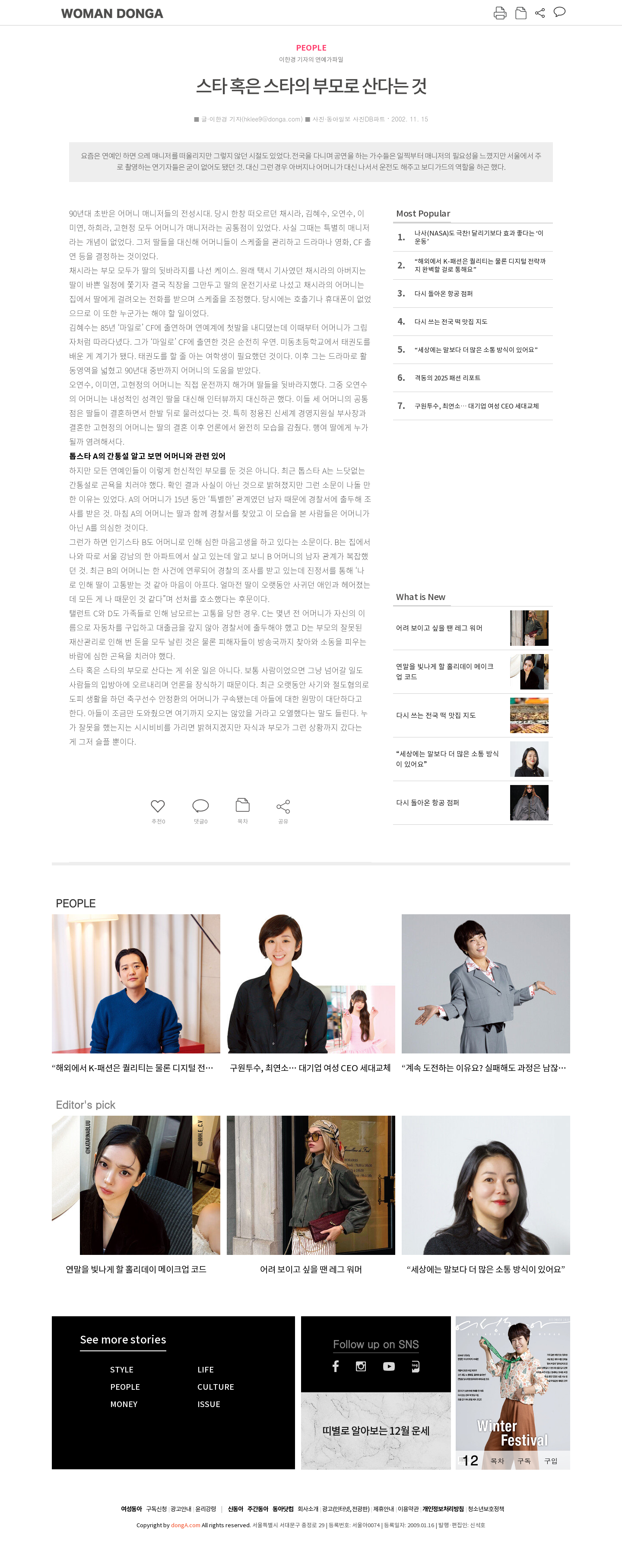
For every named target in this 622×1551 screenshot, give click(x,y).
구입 (551, 1461)
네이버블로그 (415, 1366)
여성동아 (131, 1509)
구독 (524, 1461)
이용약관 (408, 1509)
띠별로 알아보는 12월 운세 (375, 1431)
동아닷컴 (283, 1509)
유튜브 (389, 1366)
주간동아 (258, 1509)
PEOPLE (311, 48)
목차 (497, 1461)
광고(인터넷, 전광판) (345, 1509)
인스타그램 (361, 1366)
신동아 (235, 1509)
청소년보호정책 (486, 1509)
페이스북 (336, 1366)
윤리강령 (205, 1509)
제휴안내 (383, 1509)
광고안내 (181, 1509)
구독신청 (156, 1509)
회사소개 (308, 1509)
